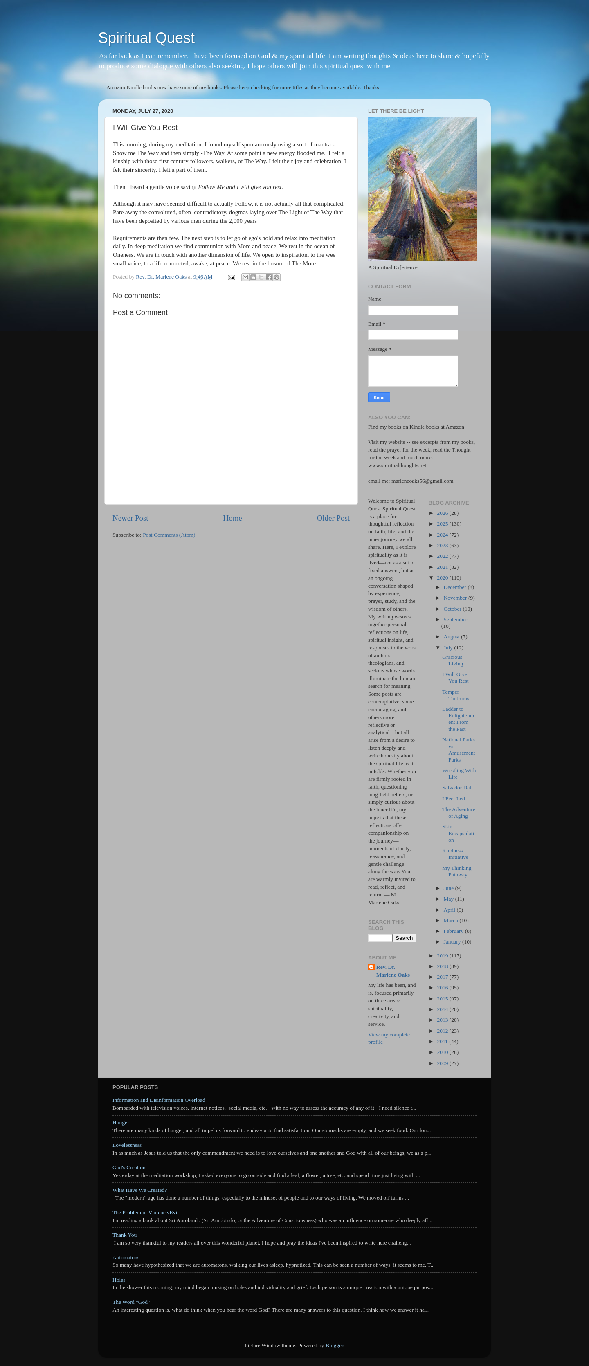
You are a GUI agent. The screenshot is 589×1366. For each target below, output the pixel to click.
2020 (443, 578)
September (456, 619)
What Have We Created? (139, 1190)
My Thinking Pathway (456, 871)
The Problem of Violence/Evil (145, 1212)
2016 (443, 987)
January (453, 942)
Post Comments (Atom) (169, 535)
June (449, 888)
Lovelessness (127, 1145)
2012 (443, 1031)
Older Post (333, 518)
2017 (443, 977)
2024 (443, 535)
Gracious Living (452, 660)
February (454, 931)
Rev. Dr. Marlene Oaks (393, 971)
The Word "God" (131, 1302)
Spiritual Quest (146, 37)
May (449, 899)
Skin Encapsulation (458, 833)
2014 (443, 1009)
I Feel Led (453, 798)
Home (232, 518)
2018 (443, 966)
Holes (119, 1280)
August (452, 637)
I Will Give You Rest (455, 677)
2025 (443, 524)
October (453, 609)
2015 (443, 998)
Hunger (120, 1122)
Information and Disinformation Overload (158, 1100)
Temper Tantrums (455, 695)
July (449, 648)
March (452, 920)
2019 (443, 956)
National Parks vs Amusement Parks (458, 750)
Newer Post (130, 518)
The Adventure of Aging (458, 812)
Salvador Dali (457, 787)
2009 (443, 1063)
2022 (443, 556)
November (456, 598)
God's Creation (129, 1167)
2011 (443, 1041)
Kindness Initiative (455, 853)
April (450, 910)
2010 (443, 1052)
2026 (443, 513)
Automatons (125, 1257)
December (456, 587)
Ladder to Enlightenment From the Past (458, 719)
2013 (443, 1020)
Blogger (334, 1345)
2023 (443, 545)
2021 (443, 567)
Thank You (124, 1235)
